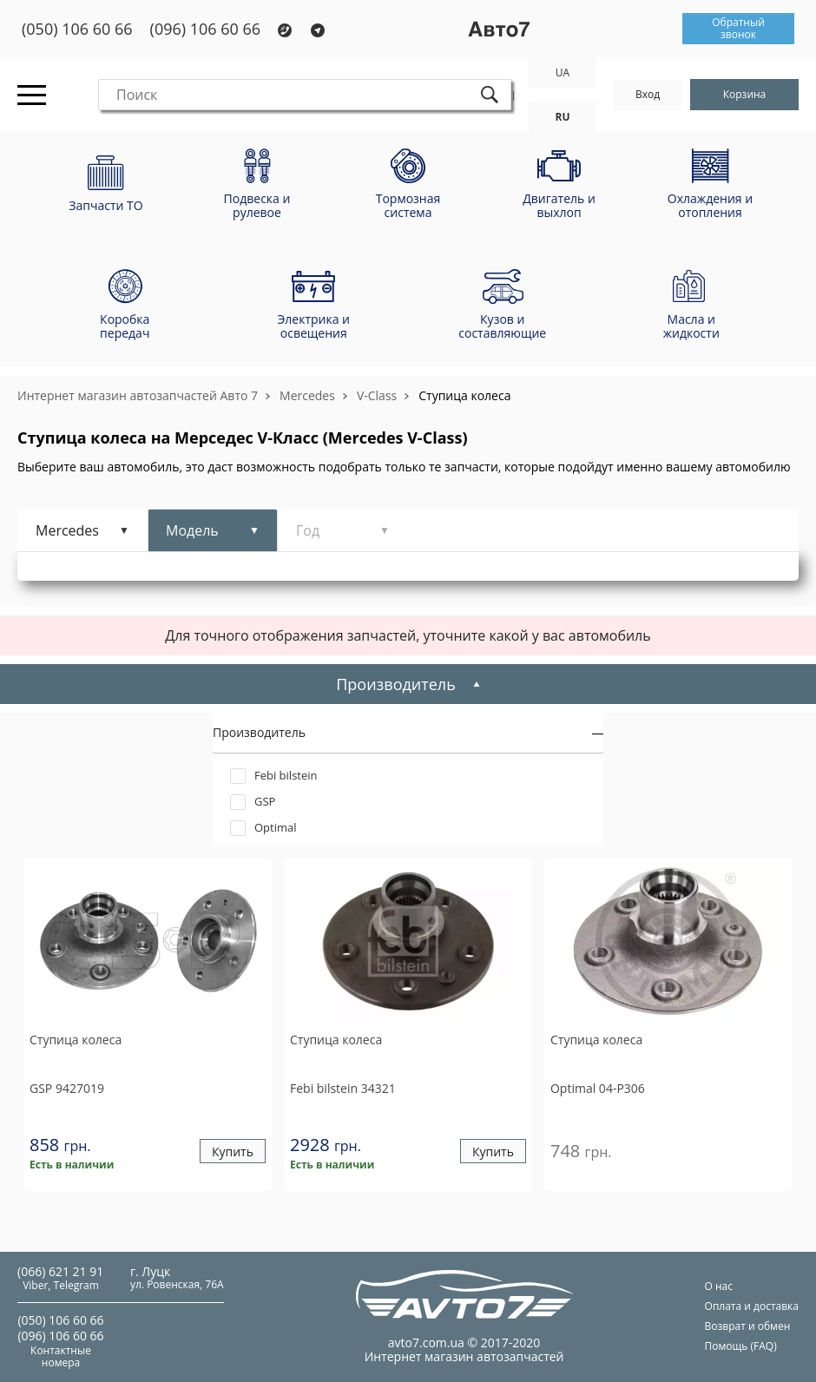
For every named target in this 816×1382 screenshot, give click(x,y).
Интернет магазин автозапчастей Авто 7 (137, 395)
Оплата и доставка (752, 1306)
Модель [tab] (192, 530)
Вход (647, 94)
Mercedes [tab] (67, 530)
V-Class (377, 395)
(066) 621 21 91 (60, 1271)
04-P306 (597, 1088)
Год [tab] (307, 530)
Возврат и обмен (748, 1326)
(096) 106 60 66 (205, 29)
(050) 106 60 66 (77, 29)
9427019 (67, 1088)
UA (562, 72)
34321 (343, 1088)
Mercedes (307, 395)
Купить (232, 1151)
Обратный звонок (738, 28)
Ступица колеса (464, 395)
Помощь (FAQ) (741, 1346)
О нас (719, 1286)
